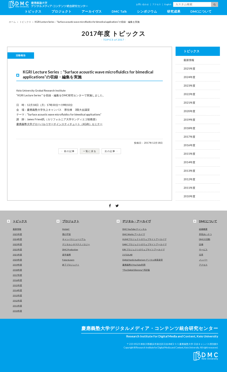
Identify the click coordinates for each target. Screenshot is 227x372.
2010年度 (189, 196)
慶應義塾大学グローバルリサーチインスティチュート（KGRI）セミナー (59, 124)
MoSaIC (66, 229)
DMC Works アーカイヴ (133, 234)
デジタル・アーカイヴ (136, 221)
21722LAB (127, 254)
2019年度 (189, 119)
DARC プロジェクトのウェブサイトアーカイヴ (144, 244)
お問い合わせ (142, 4)
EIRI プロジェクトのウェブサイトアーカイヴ (143, 249)
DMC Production (70, 249)
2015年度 (189, 153)
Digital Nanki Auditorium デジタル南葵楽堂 (142, 259)
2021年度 (189, 102)
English (167, 4)
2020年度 (189, 111)
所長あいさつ (205, 234)
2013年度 (189, 170)
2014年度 (189, 162)
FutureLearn (68, 259)
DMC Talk (119, 11)
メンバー (203, 259)
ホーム (12, 21)
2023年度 (189, 85)
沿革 (201, 254)
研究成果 (174, 11)
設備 (201, 244)
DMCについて (201, 11)
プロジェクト (61, 11)
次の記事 (110, 151)
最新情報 (189, 60)
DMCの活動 (204, 239)
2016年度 (189, 145)
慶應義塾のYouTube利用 (133, 264)
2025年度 (189, 68)
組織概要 (203, 229)
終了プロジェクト (70, 264)
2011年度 (189, 187)
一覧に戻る (89, 151)
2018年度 (189, 128)
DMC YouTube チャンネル (134, 229)
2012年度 (189, 179)
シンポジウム (147, 11)
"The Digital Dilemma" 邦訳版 (136, 270)
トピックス (33, 11)
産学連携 (66, 254)
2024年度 (189, 77)
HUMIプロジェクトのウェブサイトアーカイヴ (144, 239)
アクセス (156, 4)
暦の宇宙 (66, 234)
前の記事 (69, 151)
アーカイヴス (92, 11)
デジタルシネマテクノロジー (76, 244)
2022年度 (189, 94)
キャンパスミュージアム (74, 239)
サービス (203, 249)
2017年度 (189, 136)
